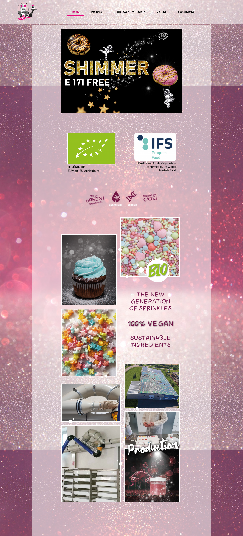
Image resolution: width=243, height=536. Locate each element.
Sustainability (186, 12)
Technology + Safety (130, 12)
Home (75, 12)
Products (97, 12)
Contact (161, 12)
